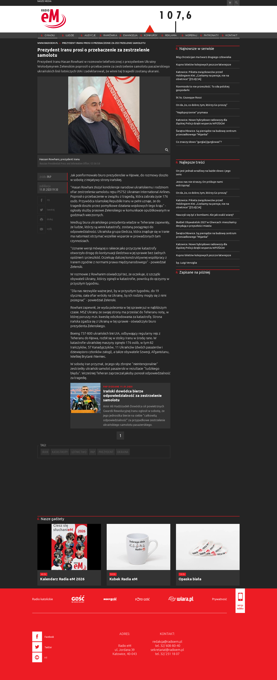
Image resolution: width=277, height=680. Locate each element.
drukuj (50, 219)
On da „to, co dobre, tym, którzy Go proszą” (201, 104)
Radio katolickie (42, 599)
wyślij (49, 228)
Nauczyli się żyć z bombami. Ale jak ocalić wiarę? (205, 214)
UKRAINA (122, 452)
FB (48, 200)
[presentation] (50, 663)
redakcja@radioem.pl (167, 641)
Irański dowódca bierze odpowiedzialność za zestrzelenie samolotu (132, 395)
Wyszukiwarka (236, 3)
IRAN (45, 452)
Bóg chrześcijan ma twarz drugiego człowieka (203, 57)
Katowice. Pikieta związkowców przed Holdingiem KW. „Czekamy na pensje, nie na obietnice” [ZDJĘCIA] (202, 75)
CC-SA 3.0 (95, 163)
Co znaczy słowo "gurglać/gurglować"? (199, 141)
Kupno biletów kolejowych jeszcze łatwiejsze (203, 64)
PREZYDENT (106, 452)
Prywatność (219, 599)
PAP (92, 452)
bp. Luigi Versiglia (186, 262)
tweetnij (50, 209)
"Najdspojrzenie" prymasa (192, 112)
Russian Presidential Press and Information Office (64, 163)
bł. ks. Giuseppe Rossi (189, 97)
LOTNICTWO (78, 452)
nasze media (44, 1)
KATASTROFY (60, 452)
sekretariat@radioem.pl (167, 649)
